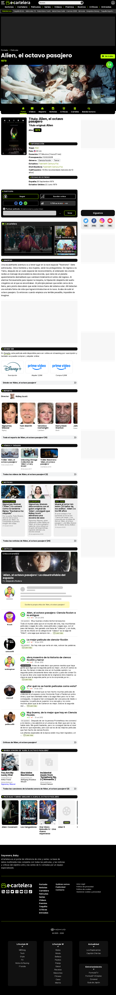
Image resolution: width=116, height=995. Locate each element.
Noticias (9, 7)
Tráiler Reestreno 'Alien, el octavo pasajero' (48, 462)
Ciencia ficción (44, 160)
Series (47, 7)
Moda (58, 953)
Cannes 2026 (71, 11)
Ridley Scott (22, 396)
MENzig (22, 950)
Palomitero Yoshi (44, 11)
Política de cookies (83, 889)
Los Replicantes (94, 950)
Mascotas (58, 972)
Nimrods (82, 11)
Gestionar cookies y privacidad (88, 892)
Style (22, 956)
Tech (22, 953)
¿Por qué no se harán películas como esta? (52, 686)
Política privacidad (84, 887)
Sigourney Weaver (7, 427)
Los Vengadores (29, 827)
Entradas (106, 7)
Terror (56, 160)
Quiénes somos (63, 884)
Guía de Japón (93, 982)
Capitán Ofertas (94, 953)
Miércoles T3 (31, 11)
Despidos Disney (93, 11)
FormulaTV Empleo (94, 975)
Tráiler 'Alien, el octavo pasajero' (9, 461)
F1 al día (22, 966)
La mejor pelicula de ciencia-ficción (47, 639)
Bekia (58, 950)
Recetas (58, 969)
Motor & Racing (22, 963)
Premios (69, 7)
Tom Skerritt (26, 426)
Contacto (60, 890)
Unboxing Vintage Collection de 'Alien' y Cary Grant (29, 463)
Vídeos (58, 7)
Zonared (93, 979)
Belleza (58, 956)
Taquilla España (107, 11)
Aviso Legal (80, 884)
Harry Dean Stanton (61, 427)
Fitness (58, 976)
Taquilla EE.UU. (18, 11)
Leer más (59, 633)
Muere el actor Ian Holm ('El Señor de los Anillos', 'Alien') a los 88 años (65, 507)
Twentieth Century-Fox (48, 163)
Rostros (82, 7)
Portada (4, 50)
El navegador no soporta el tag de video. (28, 240)
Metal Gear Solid (58, 11)
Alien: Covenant (9, 827)
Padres (58, 959)
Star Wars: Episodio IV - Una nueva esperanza (47, 830)
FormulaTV (93, 972)
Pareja (58, 963)
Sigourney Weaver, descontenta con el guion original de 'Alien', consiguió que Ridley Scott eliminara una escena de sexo (39, 511)
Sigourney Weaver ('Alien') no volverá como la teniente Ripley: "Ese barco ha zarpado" (12, 509)
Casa (58, 979)
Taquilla (43, 906)
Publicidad (60, 887)
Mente (58, 982)
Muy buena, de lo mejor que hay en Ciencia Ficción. (52, 714)
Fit (22, 959)
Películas (36, 7)
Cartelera (22, 7)
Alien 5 (61, 827)
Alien (37, 147)
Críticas (93, 7)
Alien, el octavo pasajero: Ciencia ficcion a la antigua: (51, 614)
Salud (58, 966)
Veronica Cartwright (43, 427)
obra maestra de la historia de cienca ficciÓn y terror (49, 658)
